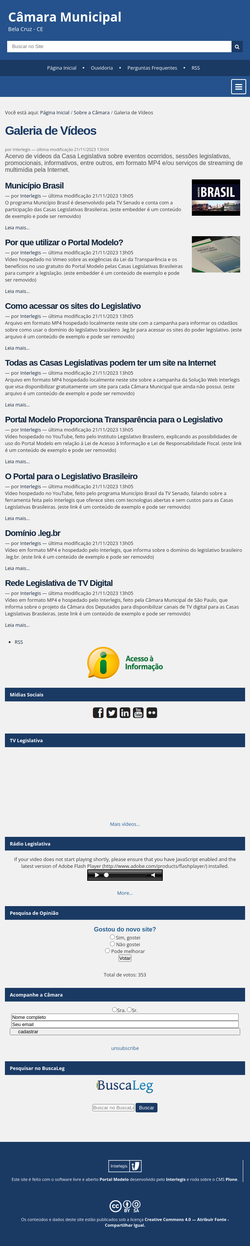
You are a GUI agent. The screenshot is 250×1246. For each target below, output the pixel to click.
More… (125, 892)
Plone (231, 1179)
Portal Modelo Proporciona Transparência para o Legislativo (113, 419)
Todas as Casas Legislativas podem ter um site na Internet (110, 363)
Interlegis (30, 195)
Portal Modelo (114, 1179)
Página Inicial (62, 67)
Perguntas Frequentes (152, 67)
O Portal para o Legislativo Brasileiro (71, 476)
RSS (195, 67)
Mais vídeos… (125, 824)
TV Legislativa (26, 740)
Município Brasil (34, 185)
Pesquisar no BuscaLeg (37, 1068)
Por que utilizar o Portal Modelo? (64, 242)
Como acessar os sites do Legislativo (72, 306)
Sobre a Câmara (92, 112)
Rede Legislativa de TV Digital (59, 583)
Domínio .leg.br (32, 533)
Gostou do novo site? (125, 929)
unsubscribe (125, 1048)
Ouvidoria (102, 67)
